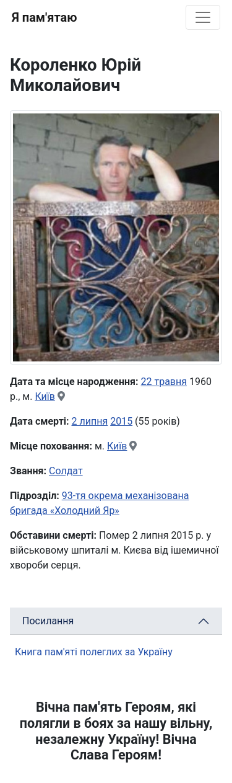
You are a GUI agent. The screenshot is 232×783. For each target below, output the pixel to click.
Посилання (48, 621)
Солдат (66, 471)
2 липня (90, 421)
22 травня (164, 381)
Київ (44, 396)
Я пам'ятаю (44, 17)
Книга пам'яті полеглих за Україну (94, 652)
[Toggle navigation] (203, 17)
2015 (121, 421)
